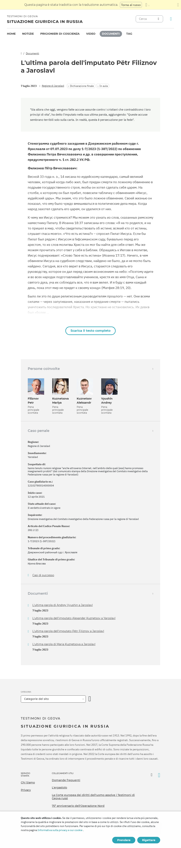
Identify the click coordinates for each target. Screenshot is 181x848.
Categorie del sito (36, 699)
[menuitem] (11, 34)
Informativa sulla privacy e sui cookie (60, 830)
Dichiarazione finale (82, 86)
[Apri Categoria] (89, 699)
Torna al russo (131, 5)
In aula (103, 86)
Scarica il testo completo (90, 330)
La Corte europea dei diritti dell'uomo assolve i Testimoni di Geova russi (93, 796)
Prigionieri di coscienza (60, 33)
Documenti (111, 33)
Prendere (123, 840)
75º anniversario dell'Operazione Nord (78, 806)
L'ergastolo (59, 787)
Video (90, 33)
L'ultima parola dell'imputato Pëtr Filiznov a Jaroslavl (68, 631)
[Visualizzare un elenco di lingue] (147, 4)
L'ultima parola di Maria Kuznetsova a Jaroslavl (63, 644)
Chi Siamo (28, 782)
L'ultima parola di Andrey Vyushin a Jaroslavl (62, 605)
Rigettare (148, 840)
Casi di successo (43, 575)
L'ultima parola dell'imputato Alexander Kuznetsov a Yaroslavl (73, 618)
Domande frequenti (66, 780)
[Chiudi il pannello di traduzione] (178, 5)
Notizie (28, 33)
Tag (129, 33)
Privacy (26, 790)
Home (11, 33)
